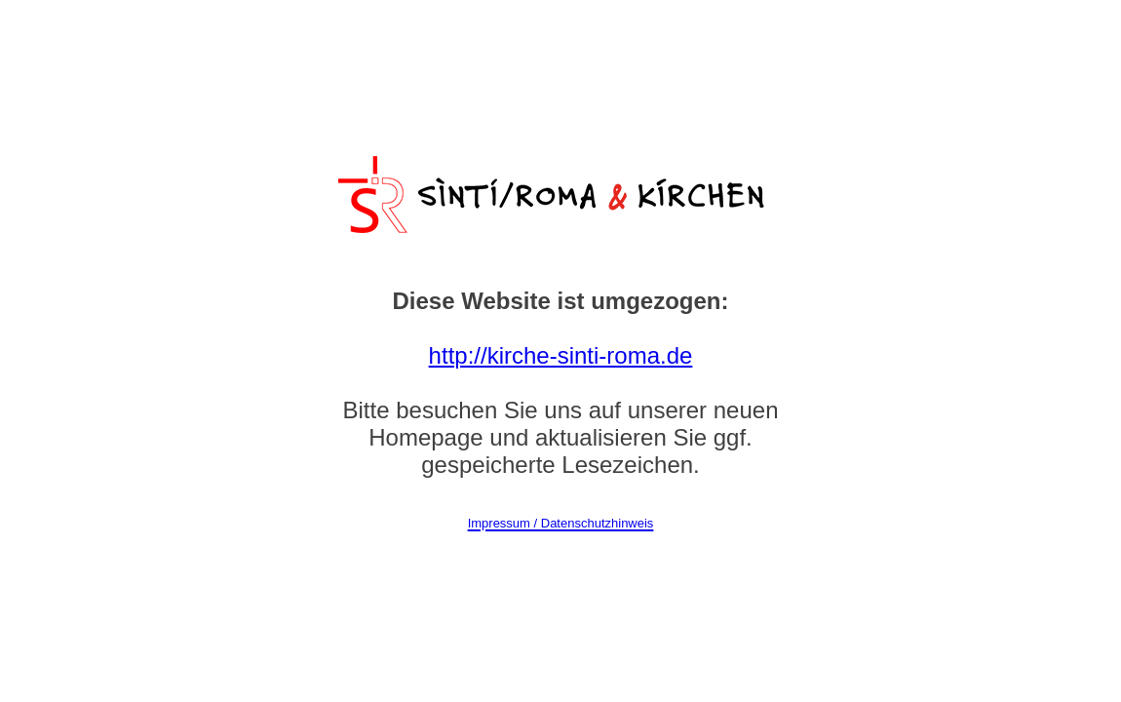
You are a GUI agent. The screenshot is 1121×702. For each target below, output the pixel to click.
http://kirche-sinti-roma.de (561, 355)
